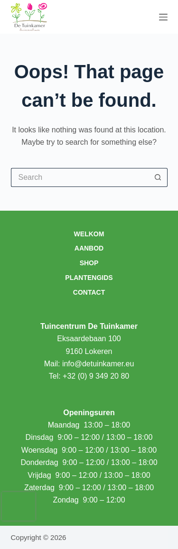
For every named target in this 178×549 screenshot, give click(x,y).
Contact (89, 292)
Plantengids (88, 277)
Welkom (89, 234)
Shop (89, 263)
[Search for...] (80, 177)
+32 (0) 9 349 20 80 (96, 376)
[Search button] (158, 177)
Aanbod (89, 248)
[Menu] (163, 17)
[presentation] (18, 506)
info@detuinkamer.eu (98, 364)
